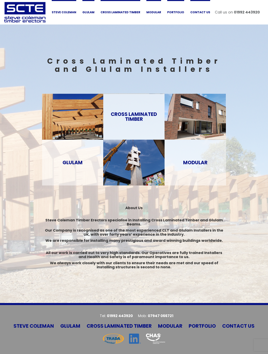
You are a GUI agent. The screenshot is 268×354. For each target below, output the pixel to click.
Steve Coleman (33, 326)
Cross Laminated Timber (119, 326)
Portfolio (202, 326)
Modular (170, 326)
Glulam (70, 326)
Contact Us (238, 326)
